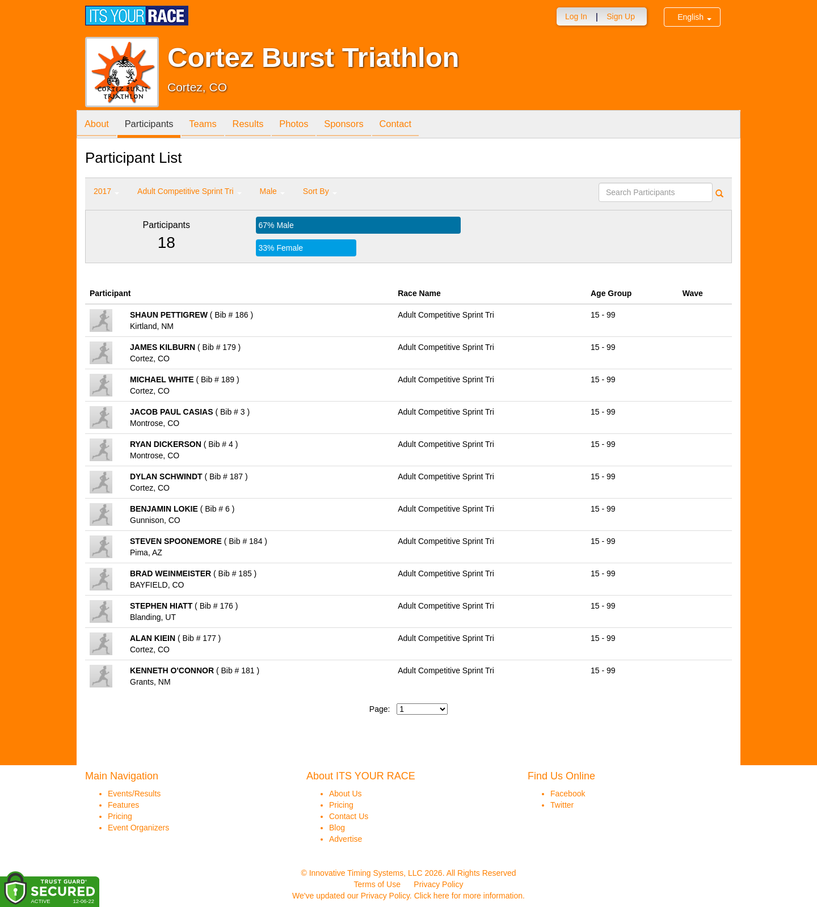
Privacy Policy (438, 884)
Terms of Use (377, 884)
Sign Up (621, 16)
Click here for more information (468, 895)
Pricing (120, 816)
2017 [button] (106, 191)
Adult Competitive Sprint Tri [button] (189, 191)
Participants (154, 125)
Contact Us (348, 816)
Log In (576, 16)
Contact (415, 125)
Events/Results (134, 793)
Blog (337, 827)
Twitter (562, 804)
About (98, 125)
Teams (211, 125)
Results (259, 125)
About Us (345, 793)
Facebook (567, 793)
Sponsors (360, 125)
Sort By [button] (320, 191)
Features (123, 804)
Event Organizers (138, 827)
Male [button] (272, 191)
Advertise (345, 838)
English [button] (694, 17)
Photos (307, 125)
